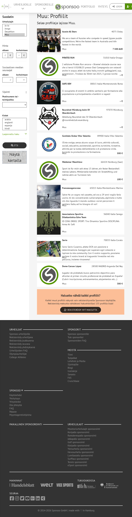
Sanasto (71, 374)
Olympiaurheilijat (18, 353)
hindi (14, 128)
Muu (14, 34)
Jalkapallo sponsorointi (79, 438)
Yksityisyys (14, 398)
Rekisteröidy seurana (19, 343)
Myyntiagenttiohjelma (20, 414)
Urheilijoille (23, 6)
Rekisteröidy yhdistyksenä (22, 347)
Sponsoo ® (16, 390)
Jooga (14, 28)
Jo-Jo (14, 25)
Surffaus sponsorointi (78, 458)
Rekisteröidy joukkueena (21, 340)
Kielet (5, 115)
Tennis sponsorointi (77, 462)
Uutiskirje (72, 371)
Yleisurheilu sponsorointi (80, 448)
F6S (69, 377)
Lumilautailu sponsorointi (80, 455)
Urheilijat (15, 329)
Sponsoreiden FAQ (77, 340)
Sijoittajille (73, 364)
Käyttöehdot (15, 395)
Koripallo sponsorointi (78, 432)
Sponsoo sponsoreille (78, 333)
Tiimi (70, 354)
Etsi (14, 145)
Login (117, 6)
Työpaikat (72, 357)
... (10, 6)
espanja (14, 125)
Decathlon (14, 31)
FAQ (11, 408)
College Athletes (17, 357)
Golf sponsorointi (76, 442)
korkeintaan (21, 50)
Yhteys (103, 6)
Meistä (72, 350)
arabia (14, 119)
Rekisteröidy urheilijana (21, 337)
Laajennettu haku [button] (10, 134)
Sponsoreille (44, 6)
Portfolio (88, 6)
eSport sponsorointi (77, 465)
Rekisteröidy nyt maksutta (80, 309)
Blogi (70, 367)
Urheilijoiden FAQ (18, 350)
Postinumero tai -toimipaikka (10, 98)
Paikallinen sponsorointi (25, 424)
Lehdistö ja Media (76, 361)
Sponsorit (74, 329)
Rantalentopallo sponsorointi (82, 435)
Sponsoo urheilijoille (19, 333)
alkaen (5, 50)
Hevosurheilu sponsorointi (81, 452)
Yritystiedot (15, 401)
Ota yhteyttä (15, 405)
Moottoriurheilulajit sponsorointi (84, 428)
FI (2, 6)
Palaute (13, 411)
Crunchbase (73, 381)
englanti (14, 122)
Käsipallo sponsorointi (79, 445)
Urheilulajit (7, 21)
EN (6, 6)
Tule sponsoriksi (75, 337)
